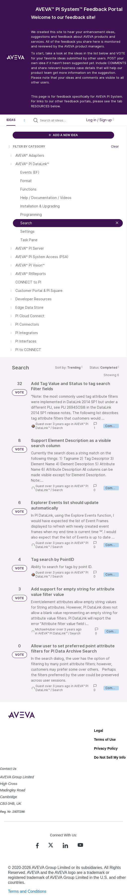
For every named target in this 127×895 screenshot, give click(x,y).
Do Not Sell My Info (110, 757)
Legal (98, 731)
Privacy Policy (106, 748)
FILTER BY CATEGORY (26, 146)
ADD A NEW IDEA (63, 135)
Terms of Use (105, 739)
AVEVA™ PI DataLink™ (52, 633)
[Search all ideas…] (60, 120)
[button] (24, 120)
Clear (115, 146)
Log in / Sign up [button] (100, 120)
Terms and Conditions (27, 891)
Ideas (10, 120)
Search (57, 428)
